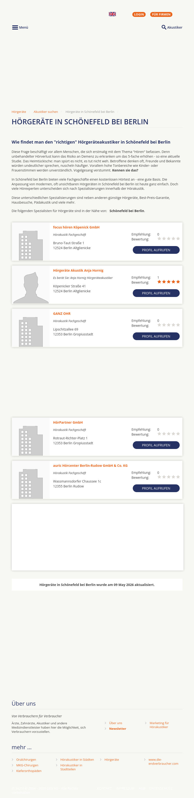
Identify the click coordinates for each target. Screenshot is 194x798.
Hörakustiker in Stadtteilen (71, 767)
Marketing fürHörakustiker (159, 725)
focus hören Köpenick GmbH (76, 227)
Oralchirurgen (26, 759)
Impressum (125, 788)
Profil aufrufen (156, 250)
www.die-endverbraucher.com (164, 761)
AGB (142, 788)
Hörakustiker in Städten (77, 759)
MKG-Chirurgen (27, 765)
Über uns (115, 723)
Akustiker (175, 27)
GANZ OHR (62, 313)
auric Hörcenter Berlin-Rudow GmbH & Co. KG (90, 465)
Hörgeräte (112, 759)
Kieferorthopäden (29, 771)
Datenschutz (160, 788)
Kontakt (104, 788)
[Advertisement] (97, 71)
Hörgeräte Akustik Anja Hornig (78, 270)
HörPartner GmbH (68, 422)
